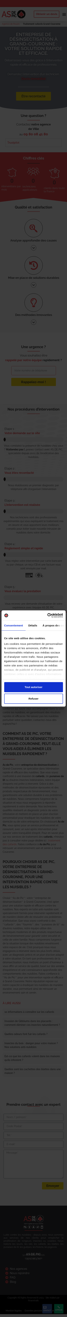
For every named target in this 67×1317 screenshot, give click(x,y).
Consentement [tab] (13, 625)
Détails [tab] (32, 625)
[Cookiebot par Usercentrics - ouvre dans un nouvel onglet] (48, 615)
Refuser (34, 698)
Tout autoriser (34, 687)
